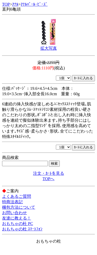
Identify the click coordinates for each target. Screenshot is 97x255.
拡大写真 (48, 48)
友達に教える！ (16, 218)
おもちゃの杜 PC (17, 223)
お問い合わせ (14, 212)
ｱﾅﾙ (15, 4)
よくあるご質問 (16, 196)
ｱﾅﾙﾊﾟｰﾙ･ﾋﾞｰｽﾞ (34, 4)
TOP (6, 4)
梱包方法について (18, 207)
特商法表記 (12, 202)
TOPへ (49, 179)
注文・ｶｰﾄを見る (48, 173)
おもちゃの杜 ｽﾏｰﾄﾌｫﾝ (22, 229)
